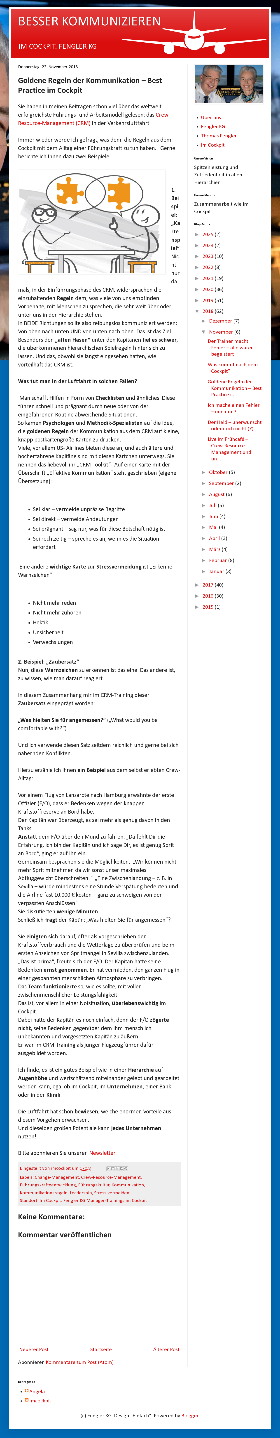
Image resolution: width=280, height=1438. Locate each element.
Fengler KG (213, 127)
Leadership (81, 1193)
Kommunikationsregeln (44, 1193)
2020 (209, 289)
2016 (209, 596)
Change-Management (57, 1177)
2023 (209, 256)
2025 (209, 234)
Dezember (221, 321)
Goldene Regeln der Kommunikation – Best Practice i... (235, 388)
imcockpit (40, 1401)
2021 (209, 278)
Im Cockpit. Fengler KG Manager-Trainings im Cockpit (93, 1200)
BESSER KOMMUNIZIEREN (89, 22)
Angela (37, 1392)
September (222, 483)
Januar (217, 571)
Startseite (101, 1349)
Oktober (219, 472)
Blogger (189, 1416)
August (217, 494)
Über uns (211, 118)
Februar (218, 560)
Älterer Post (166, 1349)
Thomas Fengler (219, 136)
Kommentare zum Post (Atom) (80, 1362)
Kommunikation (128, 1185)
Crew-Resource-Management (111, 1177)
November (221, 332)
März (215, 549)
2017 (209, 585)
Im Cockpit (213, 145)
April (215, 538)
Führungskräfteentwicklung (48, 1185)
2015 (209, 607)
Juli (213, 505)
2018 (209, 311)
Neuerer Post (34, 1349)
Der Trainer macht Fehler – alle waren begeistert (231, 348)
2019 (209, 300)
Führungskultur (94, 1185)
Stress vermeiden (111, 1193)
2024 (209, 245)
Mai (214, 527)
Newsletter (102, 1153)
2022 (209, 267)
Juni (214, 516)
